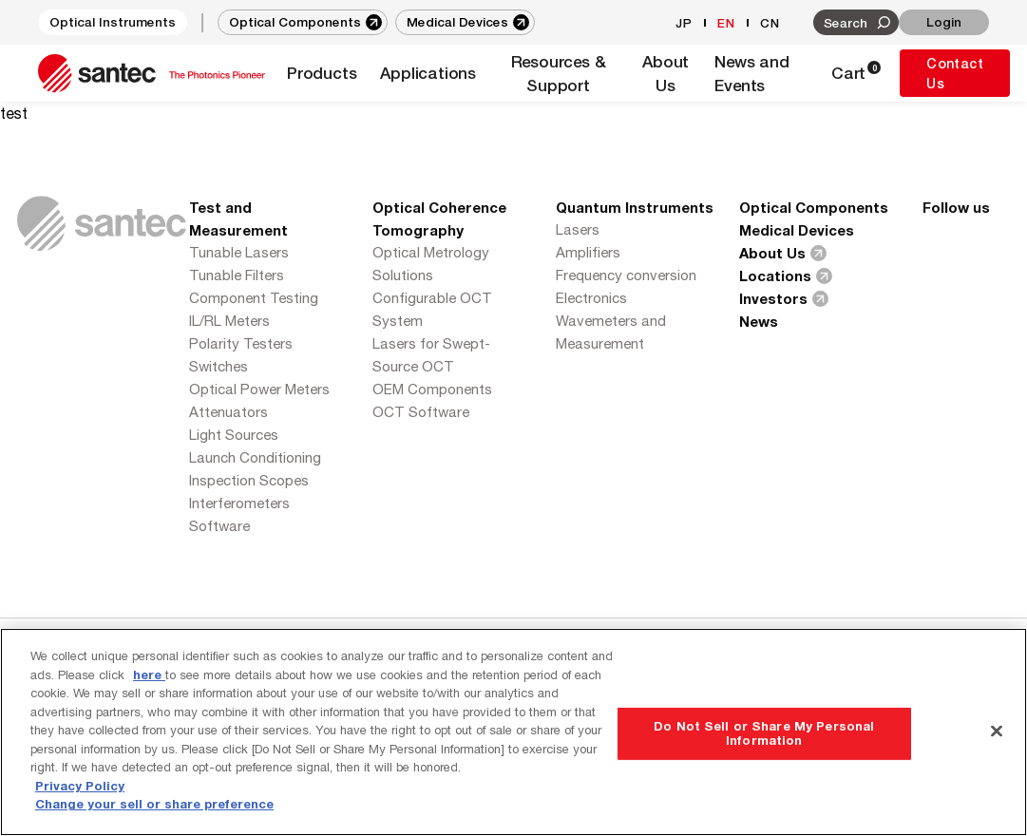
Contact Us (954, 73)
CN (770, 22)
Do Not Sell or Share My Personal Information (764, 733)
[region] (513, 732)
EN (726, 22)
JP (684, 22)
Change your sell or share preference (154, 803)
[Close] (996, 730)
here (149, 674)
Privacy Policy (79, 785)
